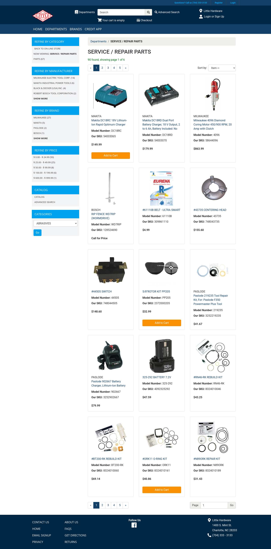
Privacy (37, 542)
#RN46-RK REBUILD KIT (208, 377)
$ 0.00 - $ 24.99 (41, 157)
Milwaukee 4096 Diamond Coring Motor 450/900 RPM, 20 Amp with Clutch (213, 124)
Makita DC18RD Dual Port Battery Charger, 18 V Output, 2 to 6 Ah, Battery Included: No (161, 124)
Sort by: (202, 67)
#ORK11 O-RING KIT (154, 458)
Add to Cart (111, 155)
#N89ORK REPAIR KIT (207, 458)
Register (219, 3)
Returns (71, 542)
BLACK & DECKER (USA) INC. (48, 88)
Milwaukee (40, 117)
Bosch (37, 133)
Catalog (39, 196)
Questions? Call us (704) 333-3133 (191, 3)
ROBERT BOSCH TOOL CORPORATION (53, 93)
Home (37, 29)
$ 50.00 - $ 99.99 (42, 167)
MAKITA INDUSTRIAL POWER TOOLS (52, 83)
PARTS (37, 59)
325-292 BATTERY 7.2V (156, 377)
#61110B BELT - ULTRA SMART (161, 210)
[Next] (126, 68)
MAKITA (38, 122)
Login (233, 3)
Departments (56, 29)
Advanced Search (44, 202)
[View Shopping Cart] (111, 20)
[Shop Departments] (85, 12)
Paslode (38, 127)
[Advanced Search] (167, 12)
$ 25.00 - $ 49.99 (42, 162)
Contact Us (40, 522)
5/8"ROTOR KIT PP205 (156, 291)
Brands (76, 29)
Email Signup (41, 535)
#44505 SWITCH (101, 291)
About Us (71, 522)
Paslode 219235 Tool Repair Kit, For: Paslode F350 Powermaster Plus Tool (211, 300)
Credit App (93, 29)
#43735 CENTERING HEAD (210, 210)
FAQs (68, 529)
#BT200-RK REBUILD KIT (106, 458)
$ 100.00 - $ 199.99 (43, 172)
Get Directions (75, 535)
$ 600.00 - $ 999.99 (43, 177)
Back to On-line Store (47, 48)
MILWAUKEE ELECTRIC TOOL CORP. (52, 77)
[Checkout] (144, 20)
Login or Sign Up (214, 16)
